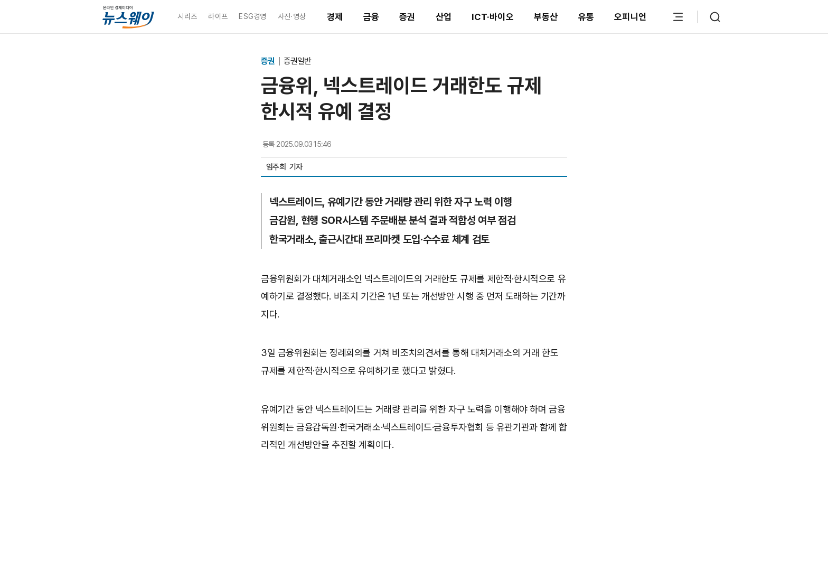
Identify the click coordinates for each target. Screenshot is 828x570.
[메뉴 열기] (678, 16)
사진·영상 (292, 16)
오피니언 (630, 17)
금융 (371, 17)
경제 (335, 17)
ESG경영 (252, 16)
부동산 (546, 17)
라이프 (218, 16)
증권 (407, 17)
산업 (444, 17)
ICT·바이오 (493, 17)
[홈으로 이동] (128, 16)
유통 (586, 17)
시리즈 (187, 16)
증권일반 (297, 61)
